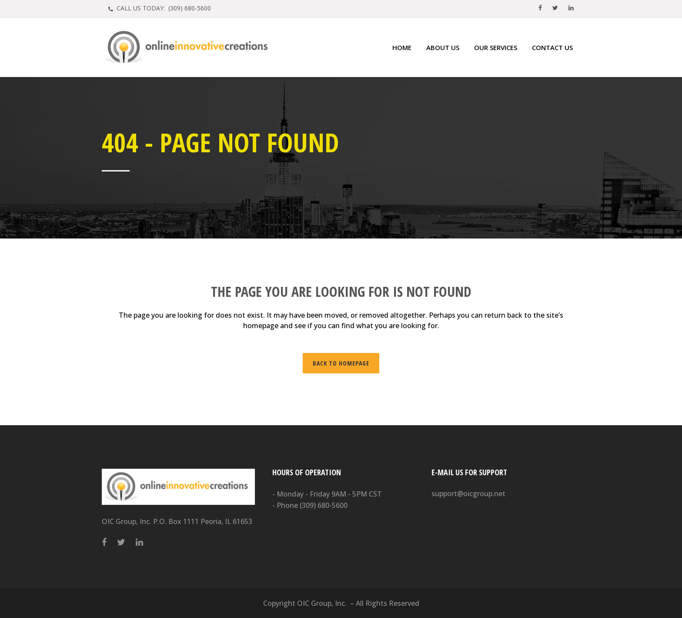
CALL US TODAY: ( (163, 8)
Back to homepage (341, 363)
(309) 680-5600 (324, 505)
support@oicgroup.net (468, 493)
